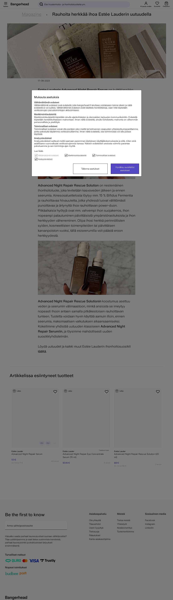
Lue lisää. (38, 151)
